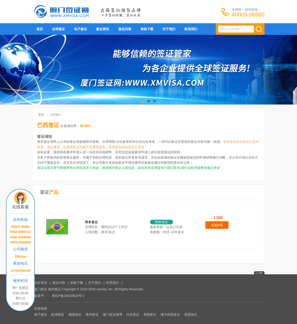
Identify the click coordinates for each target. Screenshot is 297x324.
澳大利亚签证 (170, 314)
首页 (39, 29)
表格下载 (146, 29)
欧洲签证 (57, 314)
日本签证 (132, 314)
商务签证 (91, 222)
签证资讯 (102, 29)
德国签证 (74, 314)
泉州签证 (92, 314)
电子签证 (80, 29)
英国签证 (190, 314)
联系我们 (190, 29)
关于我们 (168, 29)
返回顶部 (259, 272)
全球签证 (58, 29)
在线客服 (20, 207)
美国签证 (149, 314)
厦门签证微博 (112, 314)
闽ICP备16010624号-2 (68, 296)
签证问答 (124, 29)
